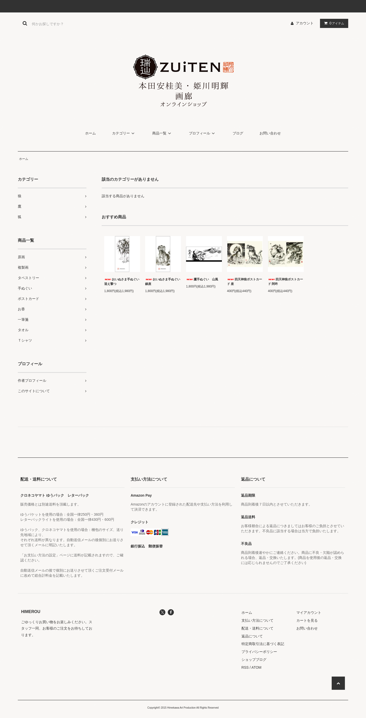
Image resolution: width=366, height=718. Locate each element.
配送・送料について (257, 628)
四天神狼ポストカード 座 (244, 282)
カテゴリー (124, 133)
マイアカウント (308, 612)
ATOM (256, 667)
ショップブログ (253, 660)
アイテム (333, 23)
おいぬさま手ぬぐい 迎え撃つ (122, 282)
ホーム (90, 133)
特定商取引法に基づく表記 (262, 644)
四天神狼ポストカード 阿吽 (285, 282)
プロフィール (202, 133)
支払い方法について (257, 620)
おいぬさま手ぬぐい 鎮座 (163, 282)
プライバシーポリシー (259, 652)
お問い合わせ (270, 133)
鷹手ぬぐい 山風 (202, 279)
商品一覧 (162, 133)
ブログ (238, 133)
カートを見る (307, 620)
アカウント (305, 23)
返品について (252, 636)
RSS (245, 667)
